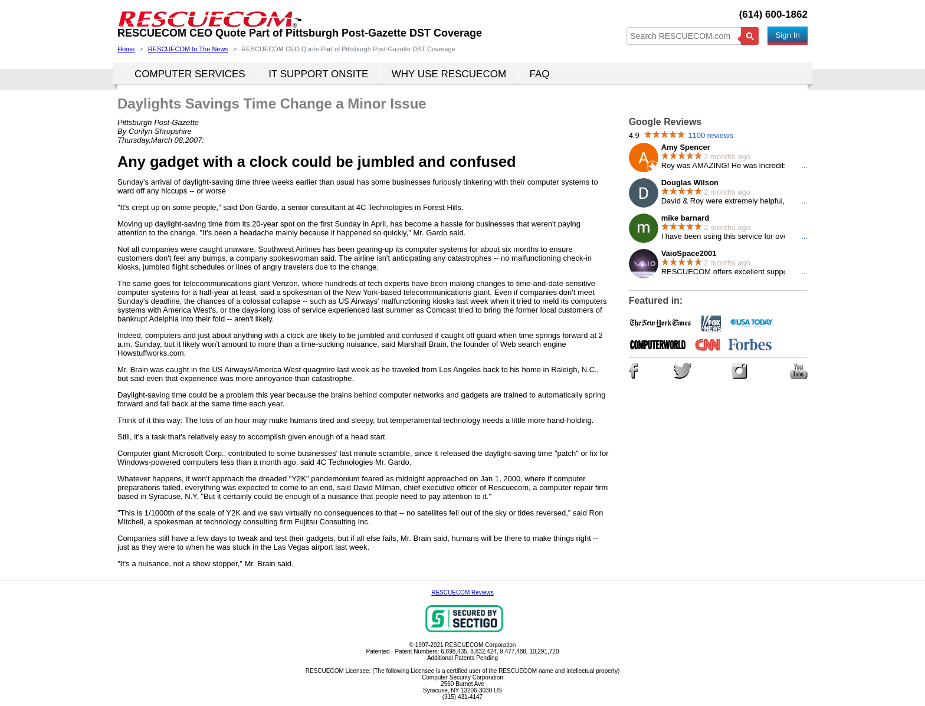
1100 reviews (710, 135)
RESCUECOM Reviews (462, 592)
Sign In (787, 35)
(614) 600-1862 (773, 14)
